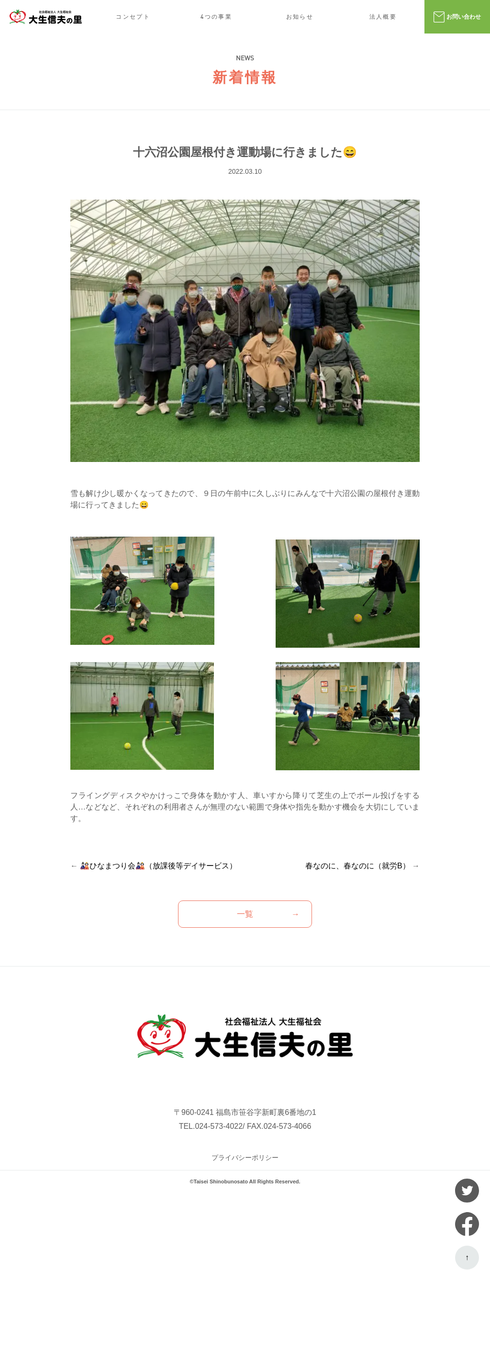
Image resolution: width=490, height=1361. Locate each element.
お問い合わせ (457, 16)
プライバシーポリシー (245, 1157)
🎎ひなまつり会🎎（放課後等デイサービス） (158, 866)
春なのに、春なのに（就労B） (357, 866)
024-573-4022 (219, 1126)
